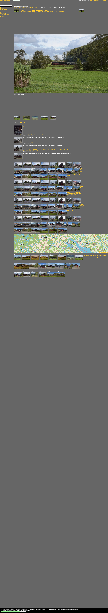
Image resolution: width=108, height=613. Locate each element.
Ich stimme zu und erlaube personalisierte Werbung (10, 611)
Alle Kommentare (23, 122)
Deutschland (23, 7)
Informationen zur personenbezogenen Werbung (69, 609)
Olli (14, 97)
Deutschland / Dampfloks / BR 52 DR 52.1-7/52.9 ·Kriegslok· (34, 9)
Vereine (1, 12)
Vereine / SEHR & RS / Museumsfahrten (29, 12)
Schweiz (1, 11)
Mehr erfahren (27, 610)
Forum (14, 0)
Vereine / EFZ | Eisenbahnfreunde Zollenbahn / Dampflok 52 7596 (34, 10)
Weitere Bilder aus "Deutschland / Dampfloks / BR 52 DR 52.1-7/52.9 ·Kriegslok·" (30, 160)
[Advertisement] (24, 23)
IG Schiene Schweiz (3, 9)
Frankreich (2, 8)
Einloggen (91, 0)
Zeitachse (1, 17)
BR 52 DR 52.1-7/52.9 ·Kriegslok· (35, 7)
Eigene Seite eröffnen (103, 0)
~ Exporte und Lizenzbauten (4, 14)
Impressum (17, 0)
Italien (1, 10)
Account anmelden (96, 0)
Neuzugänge (2, 16)
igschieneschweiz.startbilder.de (5, 0)
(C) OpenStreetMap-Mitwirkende (102, 252)
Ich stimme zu (23, 611)
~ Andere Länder (3, 13)
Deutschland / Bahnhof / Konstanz (28, 158)
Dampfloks (27, 7)
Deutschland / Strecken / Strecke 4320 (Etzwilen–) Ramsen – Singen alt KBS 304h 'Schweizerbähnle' (42, 11)
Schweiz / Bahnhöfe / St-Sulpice (40, 134)
